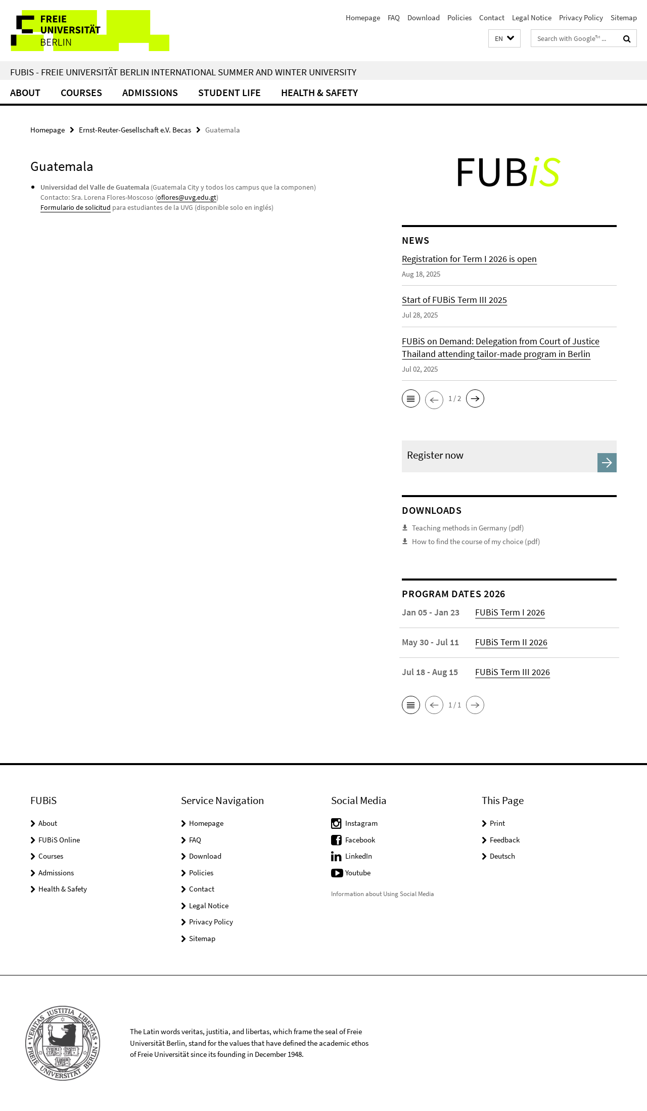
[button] (504, 38)
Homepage (363, 17)
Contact (491, 17)
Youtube (358, 872)
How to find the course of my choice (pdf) (476, 541)
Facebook (360, 840)
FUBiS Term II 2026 (511, 642)
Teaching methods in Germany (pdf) (468, 527)
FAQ (394, 17)
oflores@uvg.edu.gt (186, 197)
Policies (459, 17)
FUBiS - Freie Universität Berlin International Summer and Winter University (183, 72)
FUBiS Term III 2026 (512, 672)
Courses (81, 92)
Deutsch (502, 856)
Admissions (150, 92)
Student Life (229, 92)
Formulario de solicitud (75, 207)
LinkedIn (358, 856)
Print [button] (497, 823)
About (25, 92)
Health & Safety (319, 92)
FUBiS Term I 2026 (510, 612)
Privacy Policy (581, 17)
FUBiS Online (59, 840)
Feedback (505, 840)
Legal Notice (531, 17)
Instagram (361, 823)
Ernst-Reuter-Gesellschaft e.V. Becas (135, 130)
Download (423, 17)
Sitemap (624, 17)
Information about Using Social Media (382, 894)
